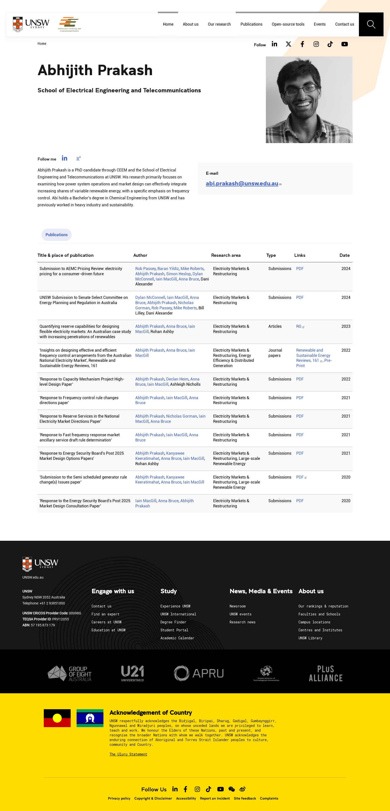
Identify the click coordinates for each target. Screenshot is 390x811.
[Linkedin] (274, 44)
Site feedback (245, 798)
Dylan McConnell (150, 297)
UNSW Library (310, 638)
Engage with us (113, 591)
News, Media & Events (261, 591)
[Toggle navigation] (371, 24)
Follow (260, 44)
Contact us (344, 24)
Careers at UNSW (106, 622)
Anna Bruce (189, 279)
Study (168, 591)
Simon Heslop (178, 273)
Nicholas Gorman (181, 416)
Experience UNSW (175, 606)
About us (190, 24)
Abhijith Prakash (149, 273)
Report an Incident (215, 798)
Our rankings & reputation (323, 606)
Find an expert (105, 614)
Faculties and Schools (319, 614)
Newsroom (237, 606)
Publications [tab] (57, 234)
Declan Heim (177, 379)
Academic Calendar (177, 638)
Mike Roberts (192, 268)
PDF (300, 268)
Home (168, 24)
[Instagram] (316, 44)
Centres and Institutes (320, 630)
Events (320, 24)
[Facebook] (302, 44)
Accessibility (186, 798)
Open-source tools (288, 24)
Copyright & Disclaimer (153, 798)
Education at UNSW (108, 630)
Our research (219, 24)
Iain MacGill (166, 279)
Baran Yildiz (168, 268)
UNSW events (240, 614)
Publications (251, 24)
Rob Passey (145, 268)
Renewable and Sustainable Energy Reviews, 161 (313, 355)
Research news (242, 622)
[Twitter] (288, 44)
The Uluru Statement (128, 754)
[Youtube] (344, 44)
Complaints (269, 798)
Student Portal (174, 630)
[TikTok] (330, 44)
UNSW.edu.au (40, 568)
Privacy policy (119, 798)
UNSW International (178, 614)
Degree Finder (173, 622)
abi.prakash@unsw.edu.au (244, 183)
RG (300, 326)
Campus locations (314, 622)
